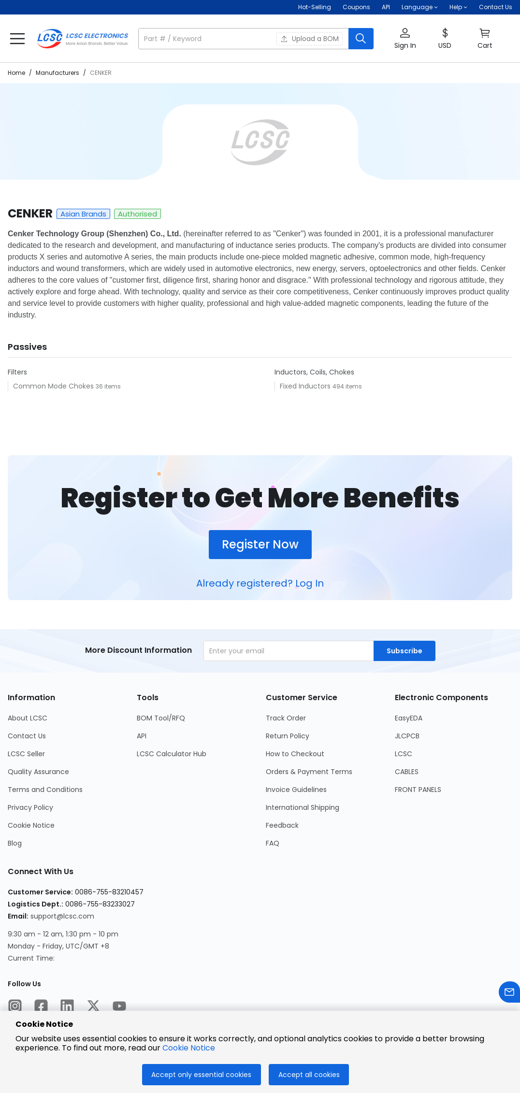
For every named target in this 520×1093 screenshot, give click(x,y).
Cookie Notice (188, 1047)
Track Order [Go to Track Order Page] (286, 718)
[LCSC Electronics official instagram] (15, 1007)
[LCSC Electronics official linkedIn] (67, 1007)
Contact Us (495, 7)
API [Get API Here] (386, 7)
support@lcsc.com (62, 916)
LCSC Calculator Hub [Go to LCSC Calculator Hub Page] (171, 754)
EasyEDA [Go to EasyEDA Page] (408, 718)
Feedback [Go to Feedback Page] (282, 825)
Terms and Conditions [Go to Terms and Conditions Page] (45, 789)
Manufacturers (57, 73)
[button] (420, 7)
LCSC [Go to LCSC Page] (403, 754)
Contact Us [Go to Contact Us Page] (27, 736)
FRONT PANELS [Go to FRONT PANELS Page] (418, 789)
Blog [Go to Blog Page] (15, 843)
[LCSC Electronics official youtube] (119, 1007)
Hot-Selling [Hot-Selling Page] (314, 7)
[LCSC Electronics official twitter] (93, 1007)
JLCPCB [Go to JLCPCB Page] (407, 736)
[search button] (361, 38)
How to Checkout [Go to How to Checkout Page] (295, 754)
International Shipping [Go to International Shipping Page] (302, 807)
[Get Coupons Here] (356, 7)
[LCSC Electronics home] (83, 38)
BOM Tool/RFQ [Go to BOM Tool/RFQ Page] (161, 718)
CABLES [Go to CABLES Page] (407, 772)
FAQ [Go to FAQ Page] (272, 843)
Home (16, 73)
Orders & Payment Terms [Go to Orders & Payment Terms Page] (309, 772)
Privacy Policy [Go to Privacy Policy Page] (30, 807)
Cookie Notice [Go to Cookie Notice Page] (31, 825)
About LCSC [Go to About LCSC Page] (27, 718)
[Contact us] (509, 993)
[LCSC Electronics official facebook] (41, 1007)
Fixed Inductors (306, 386)
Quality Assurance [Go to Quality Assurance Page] (38, 772)
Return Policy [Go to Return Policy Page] (287, 736)
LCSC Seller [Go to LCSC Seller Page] (26, 754)
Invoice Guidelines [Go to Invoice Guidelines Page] (296, 789)
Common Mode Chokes (54, 386)
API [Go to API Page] (141, 736)
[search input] (244, 38)
